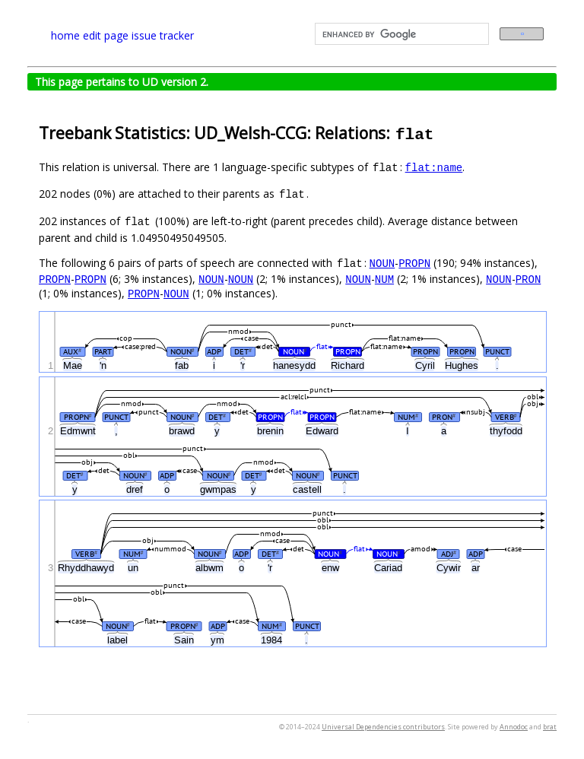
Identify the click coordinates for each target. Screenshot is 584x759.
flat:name (434, 167)
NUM (384, 279)
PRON (528, 279)
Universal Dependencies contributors (383, 727)
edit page (106, 35)
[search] (400, 34)
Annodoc (514, 727)
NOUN (382, 263)
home (65, 35)
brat (550, 727)
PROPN (414, 263)
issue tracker (163, 35)
